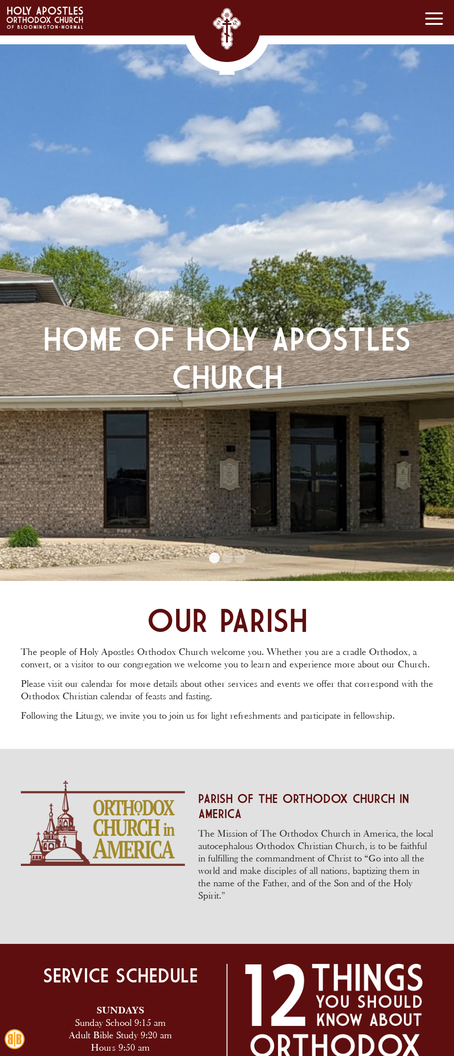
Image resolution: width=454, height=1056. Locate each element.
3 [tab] (240, 558)
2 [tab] (227, 558)
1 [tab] (214, 558)
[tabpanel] (227, 290)
